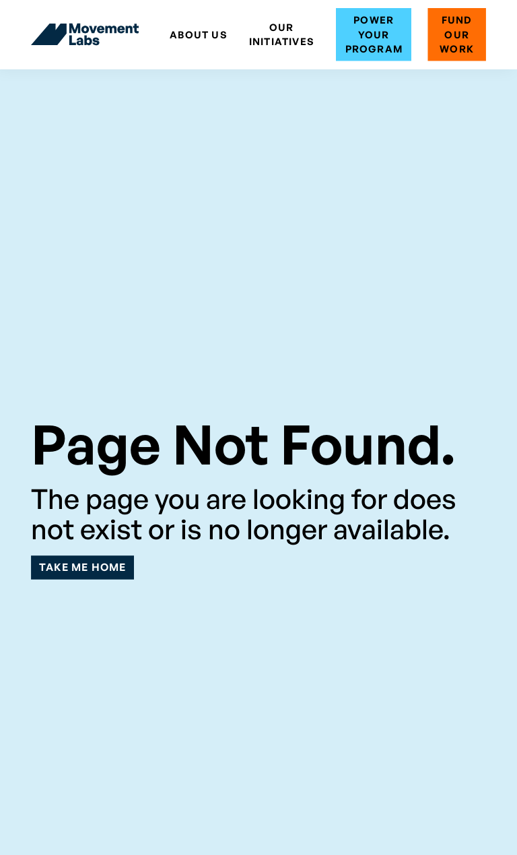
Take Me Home (82, 567)
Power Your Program (374, 34)
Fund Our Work (457, 34)
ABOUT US (199, 34)
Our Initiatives (281, 34)
